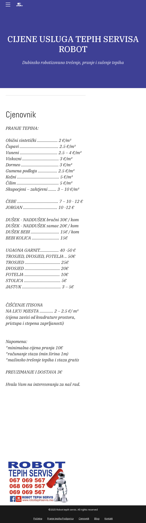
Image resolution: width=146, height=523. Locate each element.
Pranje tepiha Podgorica (60, 518)
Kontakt (109, 518)
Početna (37, 518)
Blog (96, 518)
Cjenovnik (84, 518)
